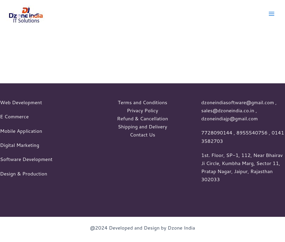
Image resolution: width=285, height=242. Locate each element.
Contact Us (142, 134)
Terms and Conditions (142, 102)
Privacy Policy (142, 110)
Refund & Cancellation (142, 118)
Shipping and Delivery (142, 126)
